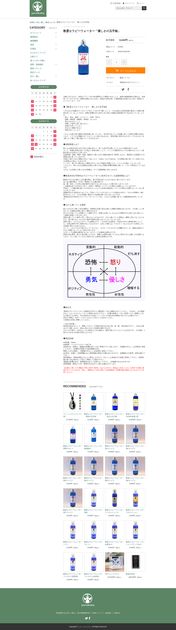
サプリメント (36, 33)
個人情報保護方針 (83, 613)
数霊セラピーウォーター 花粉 (93, 511)
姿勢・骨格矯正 (37, 64)
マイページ (129, 3)
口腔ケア (34, 56)
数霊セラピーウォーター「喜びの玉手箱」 (114, 415)
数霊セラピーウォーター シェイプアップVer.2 (135, 543)
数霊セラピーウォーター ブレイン (93, 543)
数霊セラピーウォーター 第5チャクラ (114, 479)
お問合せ (118, 613)
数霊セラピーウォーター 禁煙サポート (72, 447)
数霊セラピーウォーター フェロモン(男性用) (72, 575)
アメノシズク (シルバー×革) (72, 415)
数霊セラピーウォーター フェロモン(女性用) (93, 575)
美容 (32, 45)
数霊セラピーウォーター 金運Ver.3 (114, 543)
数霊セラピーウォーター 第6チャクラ (135, 479)
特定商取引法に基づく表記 (64, 613)
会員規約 (109, 613)
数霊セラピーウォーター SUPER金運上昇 (135, 415)
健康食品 (34, 37)
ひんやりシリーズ (37, 53)
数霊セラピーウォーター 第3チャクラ (72, 479)
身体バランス (36, 68)
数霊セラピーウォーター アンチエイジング (114, 511)
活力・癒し (40, 22)
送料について (98, 613)
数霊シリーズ (51, 22)
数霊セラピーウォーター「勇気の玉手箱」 (93, 415)
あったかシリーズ (37, 80)
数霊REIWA (130, 574)
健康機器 (34, 41)
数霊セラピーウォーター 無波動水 (93, 447)
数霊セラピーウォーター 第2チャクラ (135, 447)
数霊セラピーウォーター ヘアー (72, 543)
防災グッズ (35, 72)
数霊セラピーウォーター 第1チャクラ (114, 447)
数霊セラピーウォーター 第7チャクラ (72, 511)
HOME (32, 22)
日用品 (33, 49)
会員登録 (116, 3)
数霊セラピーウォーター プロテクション (135, 511)
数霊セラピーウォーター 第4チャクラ (93, 479)
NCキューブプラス (112, 574)
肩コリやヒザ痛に (37, 60)
